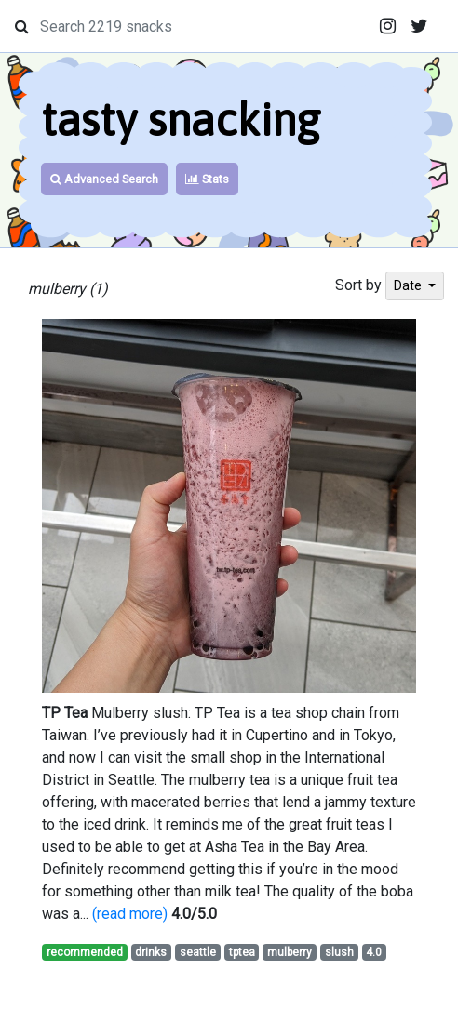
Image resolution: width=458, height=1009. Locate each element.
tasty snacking (180, 119)
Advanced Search (104, 179)
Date (409, 285)
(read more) (130, 914)
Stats (207, 179)
